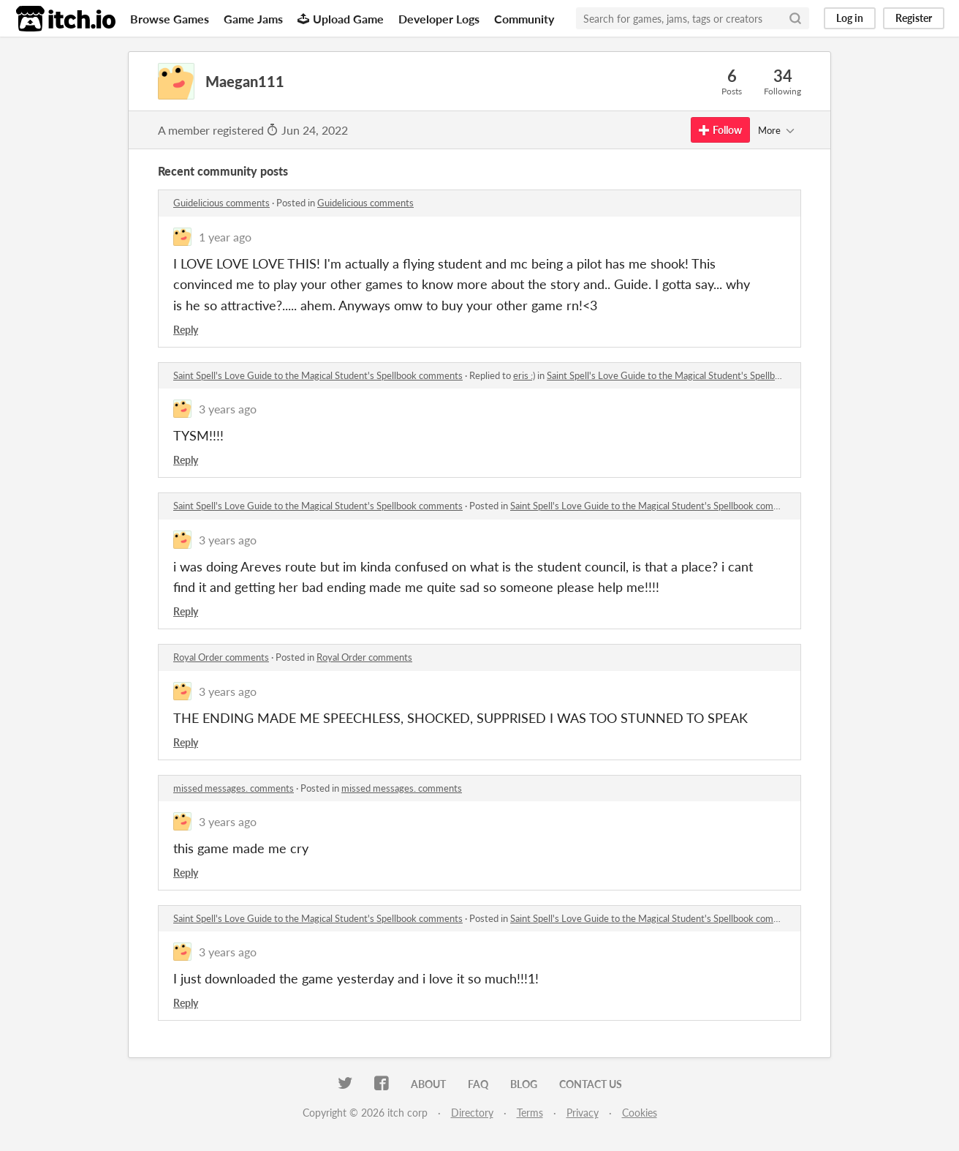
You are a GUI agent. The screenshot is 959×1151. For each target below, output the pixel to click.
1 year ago (225, 237)
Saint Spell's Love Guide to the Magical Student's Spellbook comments (318, 375)
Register (913, 18)
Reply (185, 329)
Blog (523, 1084)
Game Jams (253, 19)
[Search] (795, 18)
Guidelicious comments (221, 203)
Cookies (639, 1112)
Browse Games (169, 19)
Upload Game (340, 19)
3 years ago (228, 409)
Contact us (590, 1084)
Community (524, 19)
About (428, 1084)
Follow (720, 130)
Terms (530, 1112)
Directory (472, 1112)
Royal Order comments (221, 657)
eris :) (524, 375)
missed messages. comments (233, 788)
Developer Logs (439, 19)
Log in (849, 18)
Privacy (582, 1112)
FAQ (478, 1084)
